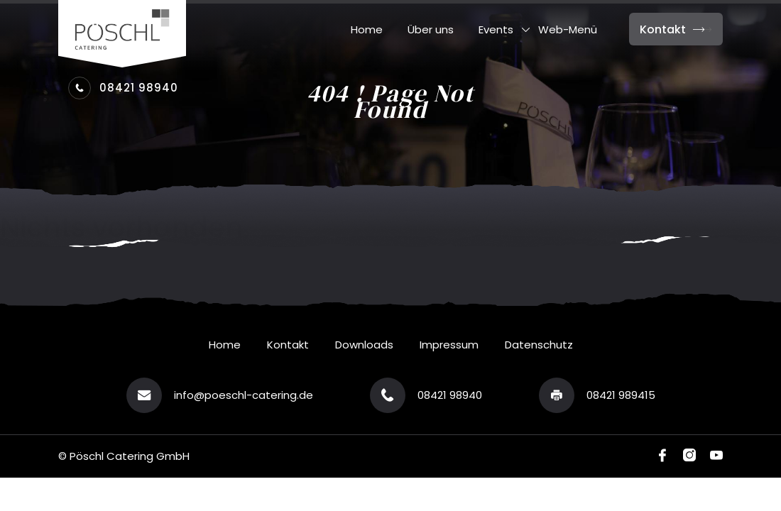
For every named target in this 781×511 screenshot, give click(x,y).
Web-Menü (567, 30)
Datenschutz (539, 344)
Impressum (449, 344)
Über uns (431, 30)
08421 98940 (123, 88)
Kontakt (676, 29)
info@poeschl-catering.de (243, 395)
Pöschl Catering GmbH (130, 456)
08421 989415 (620, 395)
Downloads (364, 344)
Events (496, 30)
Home (367, 30)
